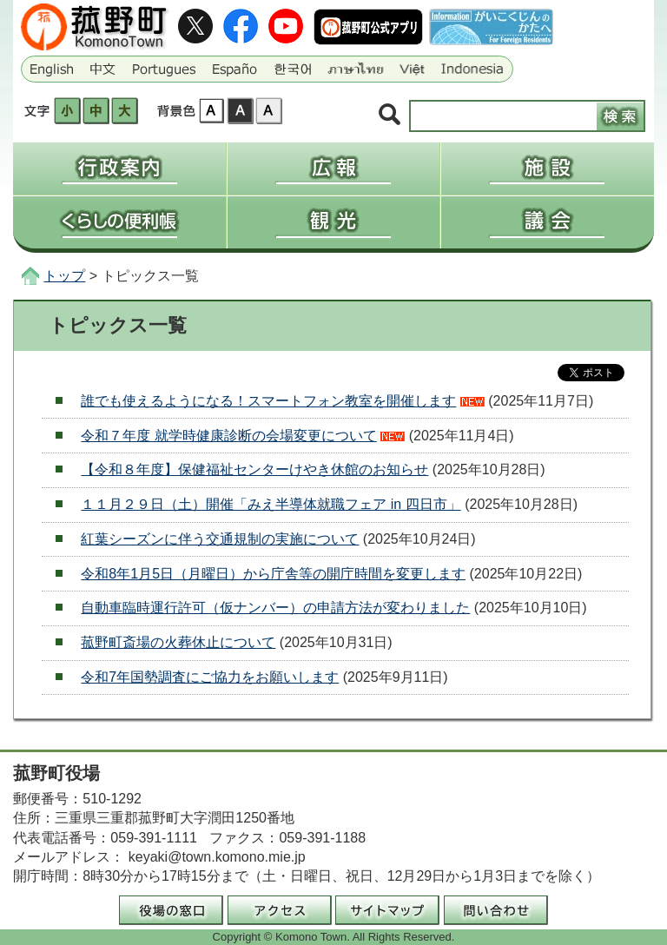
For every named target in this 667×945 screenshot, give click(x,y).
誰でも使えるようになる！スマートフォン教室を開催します (268, 400)
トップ (64, 275)
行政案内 (119, 168)
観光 (333, 222)
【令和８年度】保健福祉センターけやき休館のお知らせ (254, 469)
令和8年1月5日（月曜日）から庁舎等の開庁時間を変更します (273, 573)
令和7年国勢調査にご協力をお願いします (210, 677)
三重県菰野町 (96, 27)
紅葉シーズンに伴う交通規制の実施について (220, 539)
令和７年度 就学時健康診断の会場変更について (228, 435)
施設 (547, 168)
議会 (547, 222)
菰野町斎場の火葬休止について (178, 642)
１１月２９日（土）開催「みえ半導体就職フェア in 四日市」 (270, 504)
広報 (333, 168)
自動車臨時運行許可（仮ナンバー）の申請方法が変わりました (275, 607)
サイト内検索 (389, 115)
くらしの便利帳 (119, 222)
